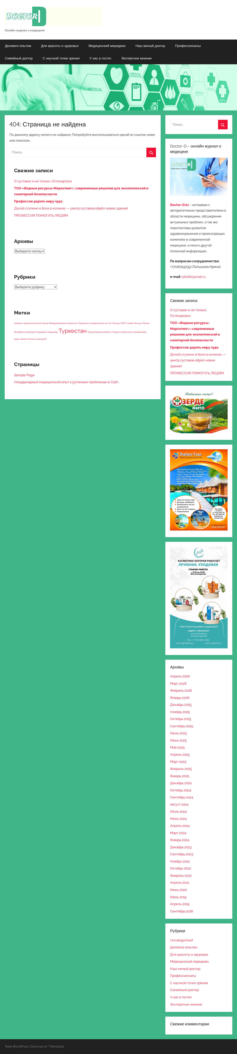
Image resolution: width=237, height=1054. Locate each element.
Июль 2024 (178, 811)
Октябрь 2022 (180, 868)
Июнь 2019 (178, 897)
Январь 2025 (179, 776)
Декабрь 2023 (181, 847)
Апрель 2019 (179, 904)
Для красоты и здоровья (59, 46)
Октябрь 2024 (180, 790)
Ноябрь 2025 (180, 712)
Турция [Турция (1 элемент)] (116, 332)
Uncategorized (181, 940)
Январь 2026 (179, 698)
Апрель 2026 (180, 676)
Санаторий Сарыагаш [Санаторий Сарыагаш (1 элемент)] (35, 332)
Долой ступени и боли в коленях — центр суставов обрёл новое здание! (71, 208)
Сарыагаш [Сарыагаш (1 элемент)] (52, 332)
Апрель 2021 (179, 883)
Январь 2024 (179, 840)
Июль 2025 (178, 733)
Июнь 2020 (178, 890)
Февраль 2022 (181, 875)
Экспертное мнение (136, 58)
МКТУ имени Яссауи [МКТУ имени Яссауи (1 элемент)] (131, 323)
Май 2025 (177, 747)
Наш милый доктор (150, 46)
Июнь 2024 (178, 819)
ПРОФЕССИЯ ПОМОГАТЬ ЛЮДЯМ (41, 215)
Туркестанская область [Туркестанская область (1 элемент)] (99, 332)
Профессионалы (188, 46)
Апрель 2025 (180, 755)
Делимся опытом (18, 46)
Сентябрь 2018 (181, 911)
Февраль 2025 (181, 769)
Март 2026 (178, 683)
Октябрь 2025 (180, 719)
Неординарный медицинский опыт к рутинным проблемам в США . (66, 382)
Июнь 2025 (178, 740)
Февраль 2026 (181, 690)
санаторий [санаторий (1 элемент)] (41, 339)
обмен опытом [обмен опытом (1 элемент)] (27, 339)
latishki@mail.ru (194, 277)
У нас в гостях (100, 58)
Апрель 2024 (180, 826)
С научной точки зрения (61, 58)
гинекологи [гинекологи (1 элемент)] (126, 332)
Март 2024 (178, 833)
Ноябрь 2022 (180, 861)
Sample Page (24, 375)
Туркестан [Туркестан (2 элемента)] (73, 330)
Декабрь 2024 (181, 783)
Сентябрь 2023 (181, 854)
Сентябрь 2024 (181, 797)
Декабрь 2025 (181, 705)
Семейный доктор (19, 58)
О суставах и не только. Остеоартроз (43, 181)
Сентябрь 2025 (181, 726)
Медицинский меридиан (107, 46)
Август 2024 (179, 804)
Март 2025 (178, 762)
